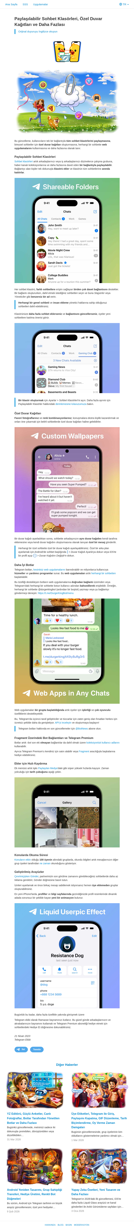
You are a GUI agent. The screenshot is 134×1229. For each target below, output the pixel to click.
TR (124, 4)
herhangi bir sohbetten (103, 573)
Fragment (84, 751)
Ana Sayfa (11, 4)
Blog (60, 1225)
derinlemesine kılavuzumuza (71, 404)
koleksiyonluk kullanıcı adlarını (102, 742)
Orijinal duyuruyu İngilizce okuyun (37, 31)
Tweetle (37, 1049)
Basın (69, 1225)
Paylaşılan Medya (48, 768)
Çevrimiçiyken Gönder (27, 876)
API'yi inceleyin (63, 722)
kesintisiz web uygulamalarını (49, 569)
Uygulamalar (40, 4)
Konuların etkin (23, 859)
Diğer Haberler (67, 1065)
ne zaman (45, 863)
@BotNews (81, 728)
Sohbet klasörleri (24, 161)
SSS (25, 4)
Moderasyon (81, 1225)
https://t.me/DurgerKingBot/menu (56, 593)
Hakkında (50, 1225)
